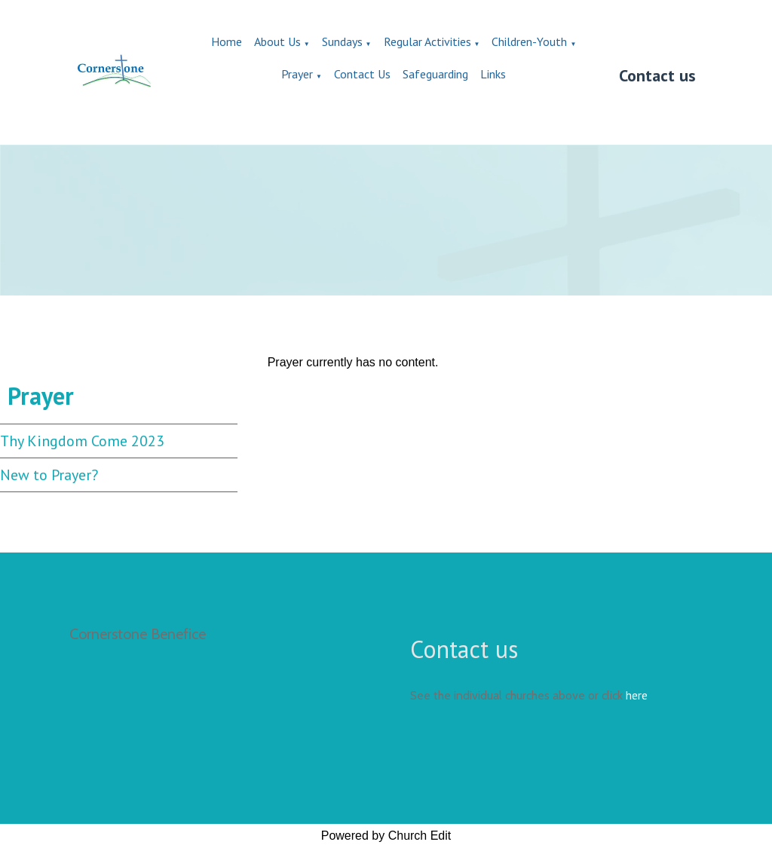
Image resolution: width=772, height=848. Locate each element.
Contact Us (362, 73)
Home (226, 41)
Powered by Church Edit (386, 835)
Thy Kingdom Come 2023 (82, 441)
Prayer (297, 73)
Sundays (342, 41)
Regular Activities (427, 41)
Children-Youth (529, 41)
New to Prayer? (49, 475)
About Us (277, 41)
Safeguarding (435, 73)
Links (493, 73)
